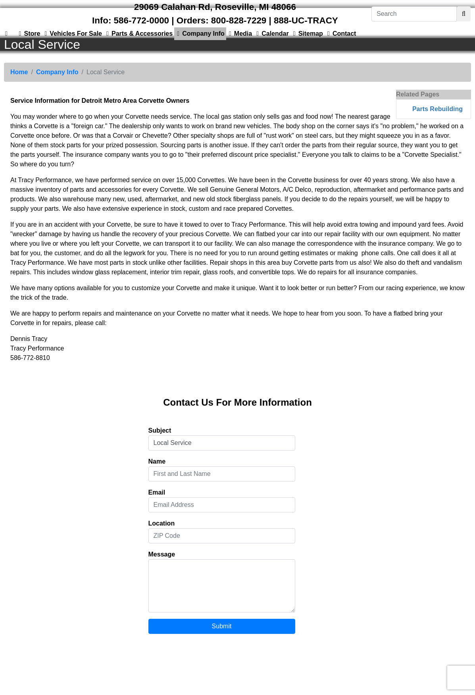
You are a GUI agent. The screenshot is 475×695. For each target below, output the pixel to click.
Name (157, 461)
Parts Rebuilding (437, 109)
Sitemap (306, 33)
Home (19, 72)
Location (161, 523)
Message (161, 554)
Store (28, 33)
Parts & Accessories (138, 33)
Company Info (199, 33)
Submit (222, 626)
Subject (159, 430)
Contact (340, 33)
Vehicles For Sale (72, 33)
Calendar (271, 33)
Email (156, 492)
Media (239, 33)
